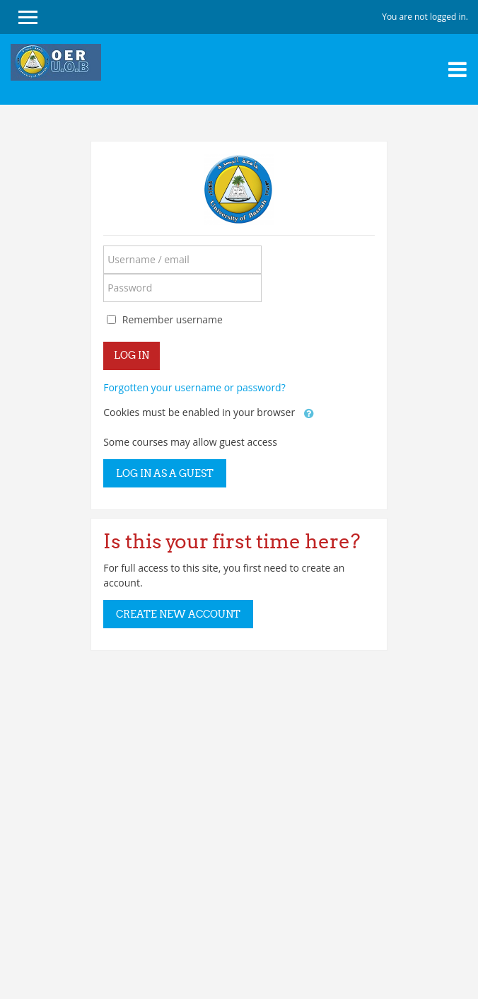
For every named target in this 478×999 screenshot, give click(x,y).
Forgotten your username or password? (194, 387)
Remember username (172, 319)
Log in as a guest (165, 473)
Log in (131, 355)
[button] (309, 413)
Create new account (178, 614)
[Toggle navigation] (457, 69)
